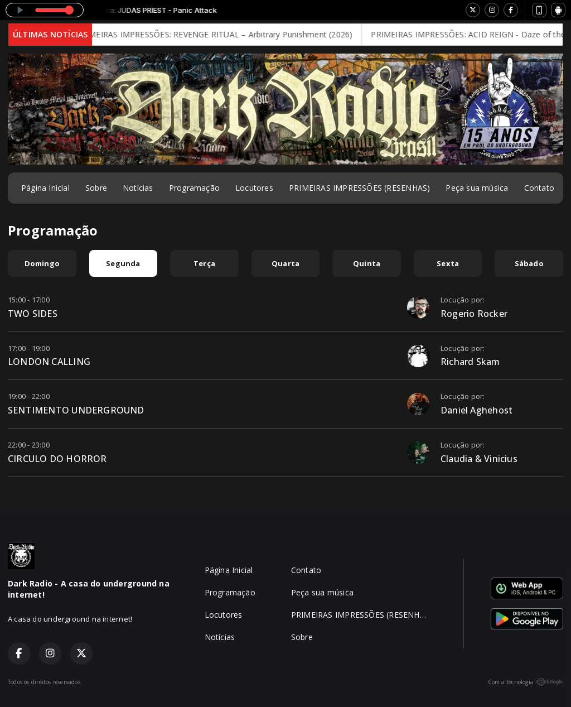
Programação (194, 187)
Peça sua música (477, 187)
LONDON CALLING (49, 361)
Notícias (138, 187)
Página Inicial (45, 187)
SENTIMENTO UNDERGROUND (76, 410)
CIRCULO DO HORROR (57, 459)
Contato (539, 187)
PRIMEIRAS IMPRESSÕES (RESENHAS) (359, 187)
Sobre (96, 187)
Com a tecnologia (525, 682)
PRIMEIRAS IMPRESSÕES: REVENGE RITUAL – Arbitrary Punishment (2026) (222, 34)
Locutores (254, 187)
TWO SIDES (32, 313)
